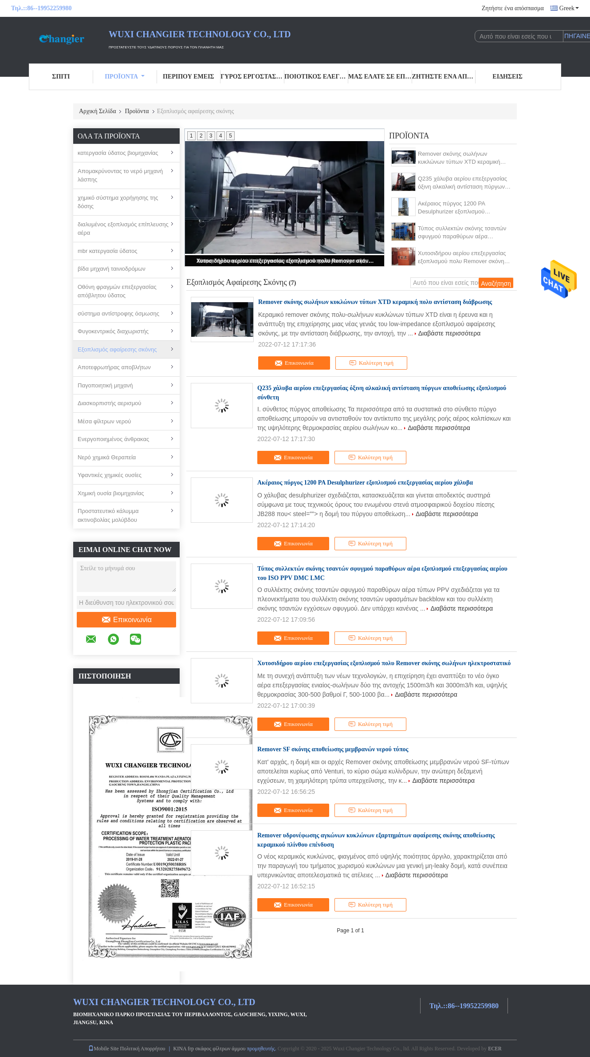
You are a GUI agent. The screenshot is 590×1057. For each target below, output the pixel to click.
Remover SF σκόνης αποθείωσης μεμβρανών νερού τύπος (332, 749)
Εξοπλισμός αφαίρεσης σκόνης (117, 349)
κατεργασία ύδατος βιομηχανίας (118, 153)
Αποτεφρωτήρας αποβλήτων (114, 367)
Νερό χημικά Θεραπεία (107, 457)
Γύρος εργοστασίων (252, 76)
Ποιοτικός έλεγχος (316, 76)
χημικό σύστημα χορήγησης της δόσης (118, 202)
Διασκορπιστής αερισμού (109, 403)
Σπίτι (61, 76)
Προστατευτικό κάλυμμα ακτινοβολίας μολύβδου (108, 515)
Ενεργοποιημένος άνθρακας (113, 439)
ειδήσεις (507, 76)
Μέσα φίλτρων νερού (104, 421)
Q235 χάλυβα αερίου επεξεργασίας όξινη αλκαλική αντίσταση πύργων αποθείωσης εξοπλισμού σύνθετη (462, 183)
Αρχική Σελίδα (97, 111)
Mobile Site (103, 1048)
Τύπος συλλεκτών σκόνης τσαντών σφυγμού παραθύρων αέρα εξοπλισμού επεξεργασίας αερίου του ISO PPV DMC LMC (462, 233)
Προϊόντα (125, 76)
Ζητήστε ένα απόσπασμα (513, 8)
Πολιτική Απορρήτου (142, 1048)
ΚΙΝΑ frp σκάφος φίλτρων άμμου (209, 1048)
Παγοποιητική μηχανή (105, 385)
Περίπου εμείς (188, 76)
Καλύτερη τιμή (371, 363)
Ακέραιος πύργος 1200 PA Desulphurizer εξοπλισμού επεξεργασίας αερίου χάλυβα (455, 208)
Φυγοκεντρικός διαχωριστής (113, 331)
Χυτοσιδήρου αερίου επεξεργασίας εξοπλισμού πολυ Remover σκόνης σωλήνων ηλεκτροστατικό (285, 261)
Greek (569, 8)
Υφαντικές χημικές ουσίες (110, 475)
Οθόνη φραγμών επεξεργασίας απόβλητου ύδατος (117, 291)
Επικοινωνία (126, 620)
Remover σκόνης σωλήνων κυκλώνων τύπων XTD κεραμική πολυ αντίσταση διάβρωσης (459, 158)
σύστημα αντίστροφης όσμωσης (118, 313)
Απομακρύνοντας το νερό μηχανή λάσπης (120, 175)
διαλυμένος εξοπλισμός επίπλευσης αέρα (123, 229)
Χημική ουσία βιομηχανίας (111, 493)
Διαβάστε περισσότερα (449, 333)
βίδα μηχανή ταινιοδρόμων (112, 268)
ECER (495, 1048)
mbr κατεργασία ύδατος (108, 251)
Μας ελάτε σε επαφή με (380, 76)
